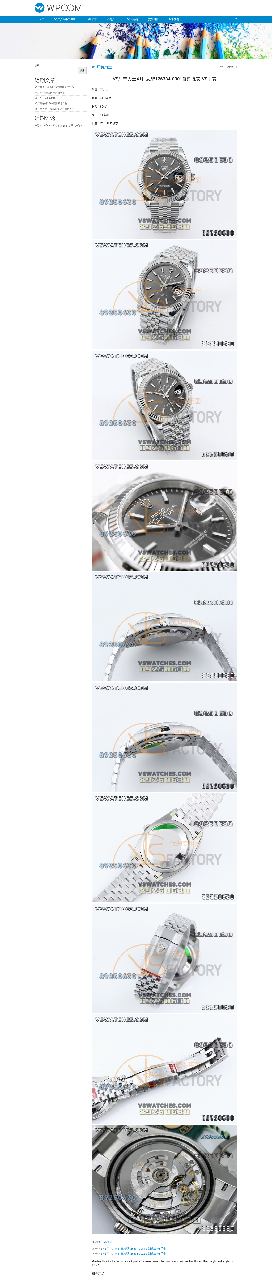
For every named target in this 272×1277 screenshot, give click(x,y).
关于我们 (174, 19)
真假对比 (153, 19)
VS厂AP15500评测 (45, 98)
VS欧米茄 (91, 19)
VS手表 (108, 1242)
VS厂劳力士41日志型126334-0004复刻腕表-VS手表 (134, 1248)
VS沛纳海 (132, 19)
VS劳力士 (112, 19)
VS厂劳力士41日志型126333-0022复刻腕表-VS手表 (134, 1253)
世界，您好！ (75, 125)
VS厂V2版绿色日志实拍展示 (50, 92)
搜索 (37, 65)
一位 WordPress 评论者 (47, 125)
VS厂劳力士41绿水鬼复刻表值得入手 (54, 108)
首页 (41, 19)
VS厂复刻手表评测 (65, 19)
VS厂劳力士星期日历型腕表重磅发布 (54, 87)
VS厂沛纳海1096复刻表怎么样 (51, 103)
